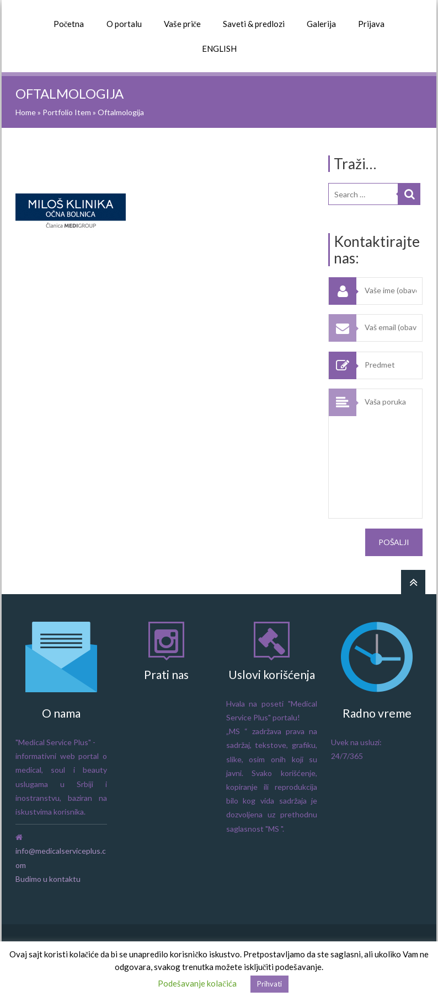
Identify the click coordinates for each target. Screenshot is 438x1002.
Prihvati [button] (269, 983)
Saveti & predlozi (254, 24)
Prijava (371, 24)
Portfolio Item (66, 112)
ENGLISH (219, 48)
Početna (69, 24)
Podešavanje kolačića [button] (197, 983)
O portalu (124, 24)
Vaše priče (182, 24)
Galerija (321, 24)
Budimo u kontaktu (48, 879)
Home (25, 112)
